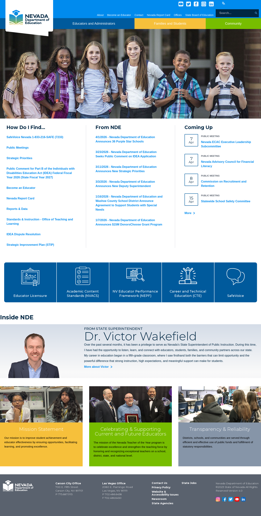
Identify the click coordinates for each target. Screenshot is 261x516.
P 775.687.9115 (63, 494)
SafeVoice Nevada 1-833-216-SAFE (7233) (35, 137)
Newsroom (159, 499)
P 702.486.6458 (112, 494)
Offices (178, 15)
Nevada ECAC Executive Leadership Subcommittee (226, 144)
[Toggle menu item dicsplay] (94, 23)
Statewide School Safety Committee (225, 201)
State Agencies (162, 503)
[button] (30, 282)
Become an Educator (119, 15)
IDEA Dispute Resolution (24, 234)
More (188, 213)
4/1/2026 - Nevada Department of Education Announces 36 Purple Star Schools (125, 139)
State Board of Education (199, 15)
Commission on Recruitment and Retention (223, 183)
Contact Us (159, 483)
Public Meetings (18, 147)
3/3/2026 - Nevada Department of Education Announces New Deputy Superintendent (125, 184)
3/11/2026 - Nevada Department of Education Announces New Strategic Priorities (126, 169)
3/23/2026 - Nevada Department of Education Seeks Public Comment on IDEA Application (126, 154)
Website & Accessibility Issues (165, 493)
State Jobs (189, 483)
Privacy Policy (161, 487)
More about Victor (96, 366)
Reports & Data (17, 208)
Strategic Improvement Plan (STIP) (30, 244)
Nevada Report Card (158, 15)
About (100, 15)
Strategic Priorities (19, 158)
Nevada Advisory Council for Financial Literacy (227, 164)
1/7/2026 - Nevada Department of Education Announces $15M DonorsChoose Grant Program (129, 222)
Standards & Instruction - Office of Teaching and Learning (40, 221)
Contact (138, 15)
